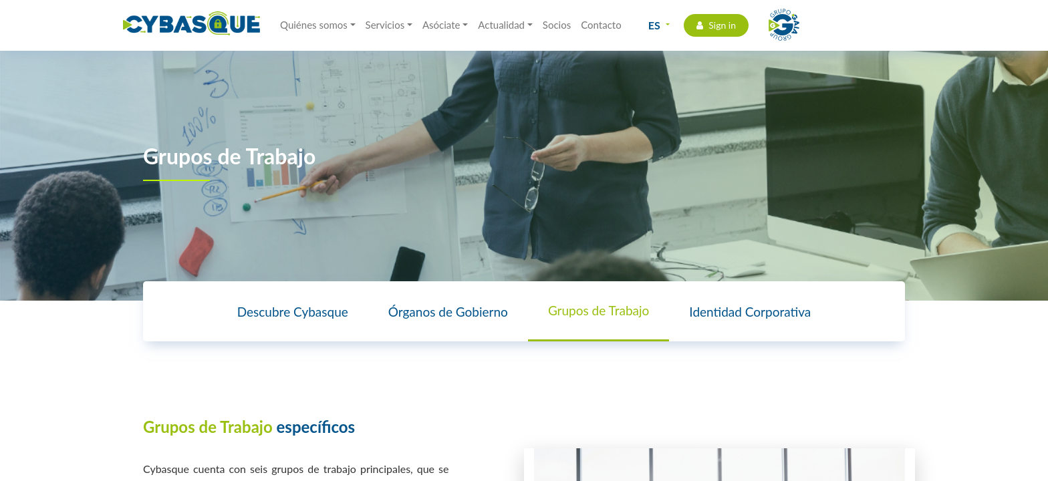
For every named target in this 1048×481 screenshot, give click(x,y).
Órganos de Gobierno (448, 311)
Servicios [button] (385, 25)
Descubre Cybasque (292, 311)
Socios (557, 25)
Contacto (601, 25)
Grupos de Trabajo (598, 310)
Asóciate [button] (441, 25)
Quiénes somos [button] (314, 25)
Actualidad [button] (501, 25)
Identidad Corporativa (750, 311)
